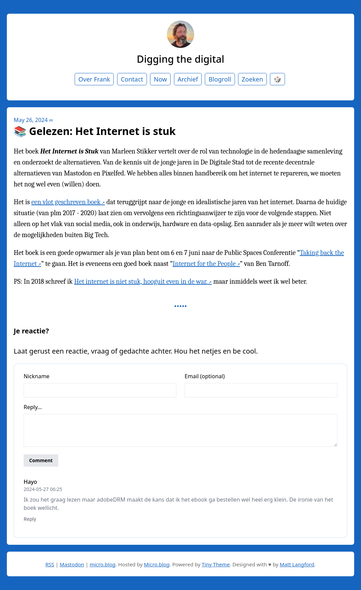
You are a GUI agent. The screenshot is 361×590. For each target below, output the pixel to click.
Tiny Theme (216, 564)
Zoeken (252, 79)
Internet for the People (204, 264)
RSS (49, 564)
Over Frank (94, 79)
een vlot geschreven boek (65, 202)
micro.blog (102, 564)
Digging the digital (180, 58)
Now (160, 79)
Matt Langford (297, 564)
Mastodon (72, 564)
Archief (188, 79)
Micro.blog (157, 564)
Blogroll (220, 79)
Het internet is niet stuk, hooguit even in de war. (140, 281)
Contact (132, 79)
